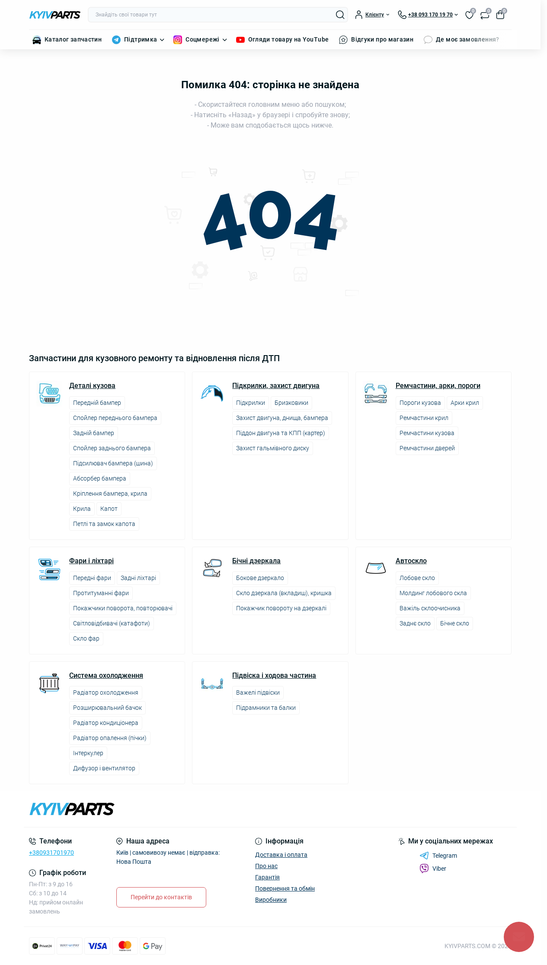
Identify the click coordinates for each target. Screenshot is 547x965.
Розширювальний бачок (107, 707)
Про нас (266, 865)
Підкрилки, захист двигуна (276, 385)
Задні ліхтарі (138, 577)
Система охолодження (106, 675)
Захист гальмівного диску (272, 448)
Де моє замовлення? (467, 39)
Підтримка (140, 39)
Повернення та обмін (285, 888)
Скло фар (86, 638)
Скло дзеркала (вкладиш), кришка (284, 593)
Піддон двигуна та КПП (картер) (280, 433)
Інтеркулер (88, 753)
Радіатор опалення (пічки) (110, 737)
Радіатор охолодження (105, 692)
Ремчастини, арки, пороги (438, 385)
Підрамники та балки (266, 707)
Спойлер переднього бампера (115, 417)
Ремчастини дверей (427, 448)
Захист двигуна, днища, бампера (282, 417)
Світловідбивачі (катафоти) (111, 623)
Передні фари (92, 577)
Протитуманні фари (101, 593)
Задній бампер (93, 433)
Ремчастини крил (424, 417)
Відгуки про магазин (382, 39)
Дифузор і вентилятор (104, 768)
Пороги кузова (420, 402)
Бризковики (291, 402)
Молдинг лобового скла (433, 593)
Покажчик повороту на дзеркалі (281, 608)
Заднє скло (415, 623)
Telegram (438, 855)
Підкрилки (250, 402)
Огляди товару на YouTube (288, 39)
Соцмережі (202, 39)
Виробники (271, 899)
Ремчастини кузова (427, 433)
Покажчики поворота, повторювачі (123, 608)
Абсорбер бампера (99, 478)
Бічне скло (454, 623)
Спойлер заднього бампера (112, 448)
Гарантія (267, 877)
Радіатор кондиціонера (105, 722)
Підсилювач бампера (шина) (113, 463)
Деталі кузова (92, 385)
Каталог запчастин (73, 39)
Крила (82, 508)
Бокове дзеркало (260, 577)
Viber (432, 868)
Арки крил (465, 402)
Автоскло (411, 561)
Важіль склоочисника (430, 608)
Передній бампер (97, 402)
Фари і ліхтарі (91, 561)
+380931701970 (51, 852)
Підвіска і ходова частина (274, 675)
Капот (109, 508)
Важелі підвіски (258, 692)
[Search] (340, 14)
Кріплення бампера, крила (110, 493)
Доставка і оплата (281, 854)
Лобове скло (417, 577)
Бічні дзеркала (256, 561)
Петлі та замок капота (104, 523)
